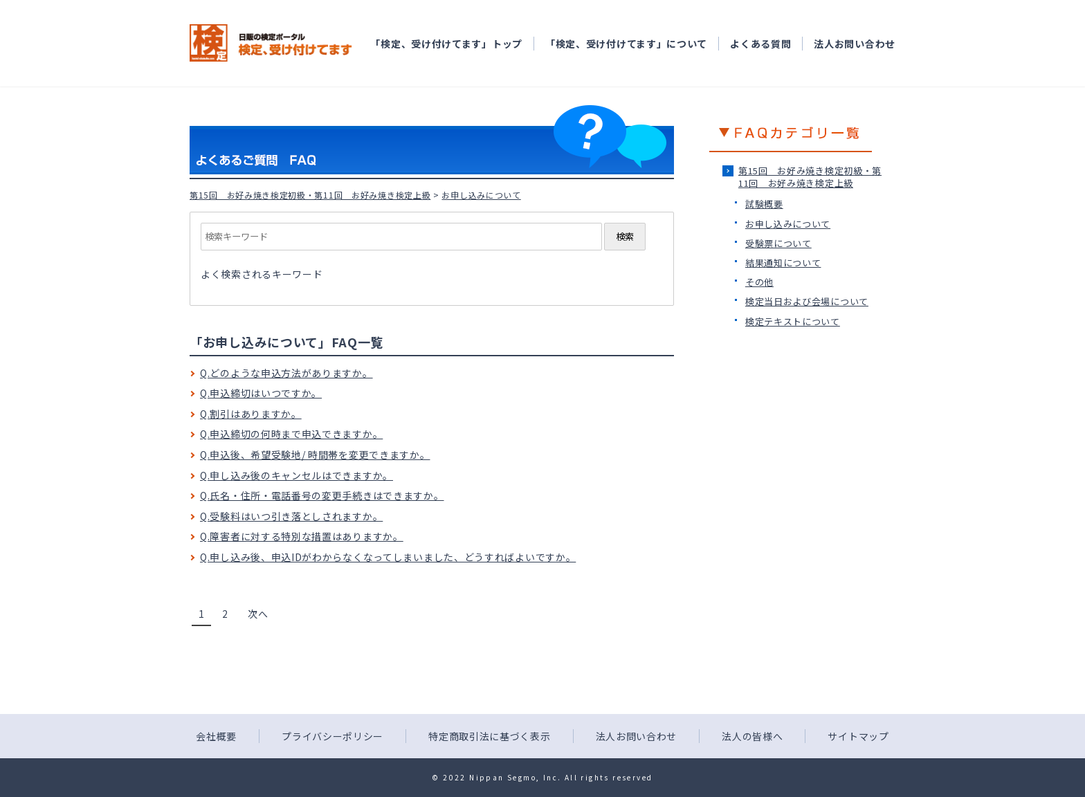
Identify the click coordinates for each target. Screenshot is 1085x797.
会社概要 (216, 736)
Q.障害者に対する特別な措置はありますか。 (301, 536)
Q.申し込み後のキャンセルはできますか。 (296, 475)
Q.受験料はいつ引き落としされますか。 (291, 516)
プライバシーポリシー (332, 736)
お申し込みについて (787, 223)
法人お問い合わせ (854, 44)
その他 (759, 281)
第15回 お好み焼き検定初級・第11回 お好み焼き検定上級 (310, 195)
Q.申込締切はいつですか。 (261, 393)
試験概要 (764, 203)
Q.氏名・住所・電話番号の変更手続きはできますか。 (322, 495)
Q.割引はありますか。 (251, 414)
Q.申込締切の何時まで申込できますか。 (291, 434)
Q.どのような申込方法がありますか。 (286, 373)
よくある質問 (760, 44)
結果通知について (783, 262)
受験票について (778, 243)
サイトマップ (858, 736)
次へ (258, 614)
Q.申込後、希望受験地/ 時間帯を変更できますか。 (315, 454)
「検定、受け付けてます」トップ (446, 44)
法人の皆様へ (752, 736)
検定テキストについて (792, 321)
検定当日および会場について (806, 301)
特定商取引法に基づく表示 (489, 736)
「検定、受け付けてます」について (626, 44)
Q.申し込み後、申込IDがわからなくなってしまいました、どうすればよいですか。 (388, 557)
